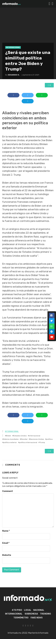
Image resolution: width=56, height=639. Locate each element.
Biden (8, 436)
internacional (34, 436)
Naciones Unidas (37, 439)
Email (5, 543)
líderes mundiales (11, 439)
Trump (42, 442)
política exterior (10, 442)
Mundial (24, 439)
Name (6, 531)
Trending (45, 614)
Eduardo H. (14, 75)
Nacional (38, 610)
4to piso (17, 610)
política (49, 439)
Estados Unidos (20, 436)
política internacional (28, 442)
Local (27, 610)
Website (6, 555)
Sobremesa (31, 614)
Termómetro (20, 617)
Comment (7, 491)
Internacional (13, 47)
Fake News (37, 617)
